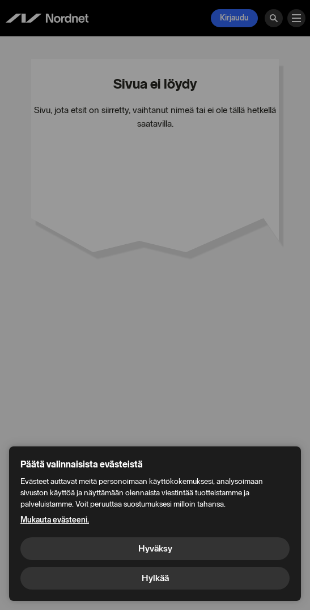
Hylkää (155, 578)
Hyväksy (155, 548)
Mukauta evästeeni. (54, 520)
